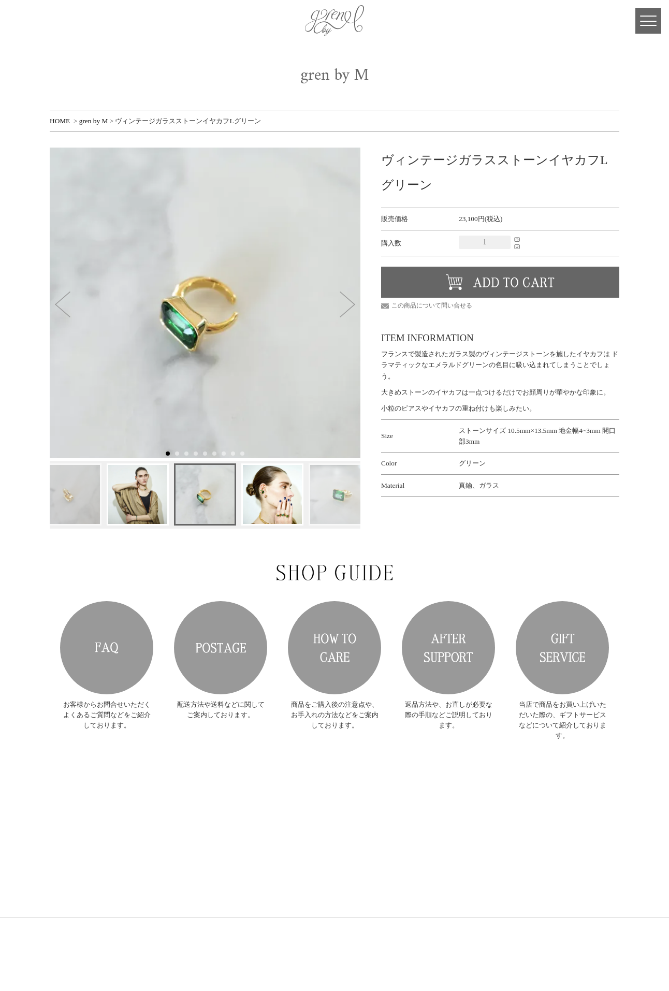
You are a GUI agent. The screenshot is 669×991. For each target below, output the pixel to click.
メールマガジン (339, 826)
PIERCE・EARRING (273, 797)
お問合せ (330, 839)
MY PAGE (20, 20)
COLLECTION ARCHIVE (196, 826)
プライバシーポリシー (347, 865)
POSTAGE (220, 647)
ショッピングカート (344, 813)
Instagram (83, 20)
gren (86, 797)
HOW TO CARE (334, 647)
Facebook (62, 20)
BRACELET (263, 818)
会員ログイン (336, 800)
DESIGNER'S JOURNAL (194, 891)
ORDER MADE (183, 839)
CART (41, 20)
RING (256, 787)
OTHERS (259, 829)
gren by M (93, 121)
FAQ (106, 647)
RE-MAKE (177, 852)
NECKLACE (264, 808)
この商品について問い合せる (431, 305)
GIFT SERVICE (562, 647)
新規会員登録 (336, 787)
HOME (60, 121)
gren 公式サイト (334, 20)
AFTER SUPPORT (448, 647)
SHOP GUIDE (181, 865)
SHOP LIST (178, 878)
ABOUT (173, 813)
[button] (62, 304)
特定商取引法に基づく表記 (353, 852)
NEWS (172, 800)
